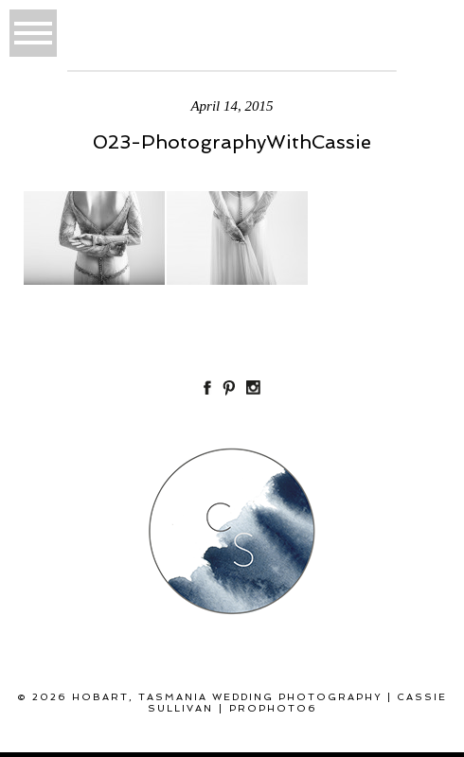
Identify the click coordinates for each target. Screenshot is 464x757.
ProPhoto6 (273, 708)
